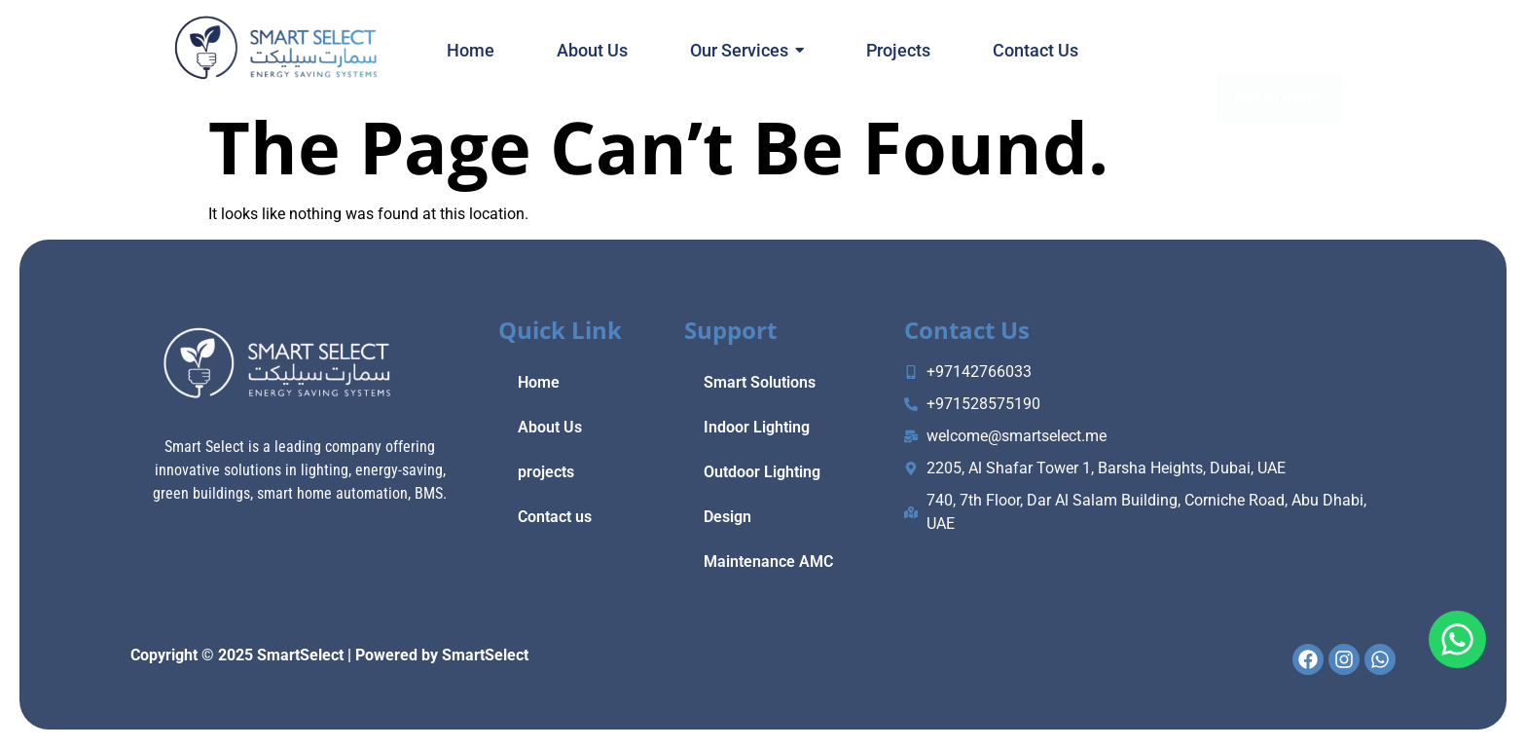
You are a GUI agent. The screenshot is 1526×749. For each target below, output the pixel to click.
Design (727, 516)
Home (539, 382)
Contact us (555, 516)
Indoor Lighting (757, 427)
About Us (550, 427)
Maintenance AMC (768, 561)
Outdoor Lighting (762, 472)
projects (546, 472)
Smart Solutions (760, 382)
